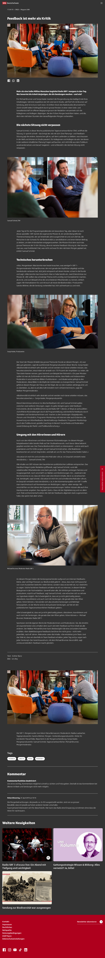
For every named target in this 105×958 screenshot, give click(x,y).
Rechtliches (7, 927)
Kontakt (5, 922)
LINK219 (21, 758)
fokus (30, 758)
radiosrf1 (39, 758)
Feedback (12, 758)
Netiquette (7, 930)
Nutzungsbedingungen (11, 933)
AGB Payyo (7, 936)
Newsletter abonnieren (90, 921)
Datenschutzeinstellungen (13, 939)
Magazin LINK (25, 9)
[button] (101, 3)
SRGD (17, 9)
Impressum (7, 924)
